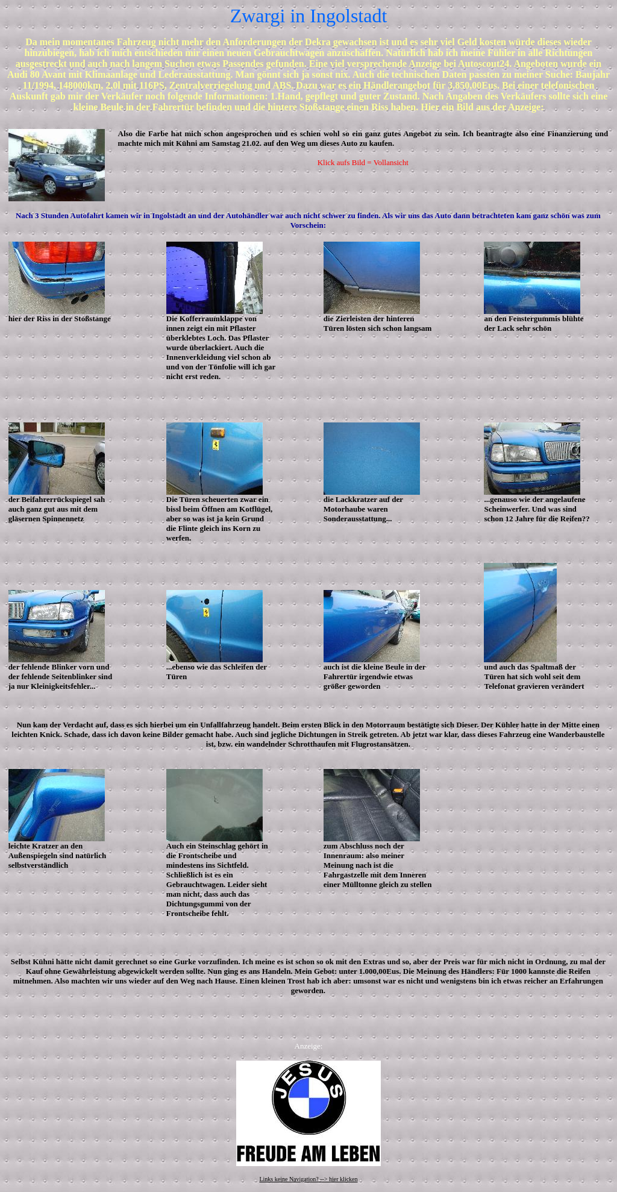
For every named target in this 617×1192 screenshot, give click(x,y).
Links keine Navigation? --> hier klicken (308, 1179)
